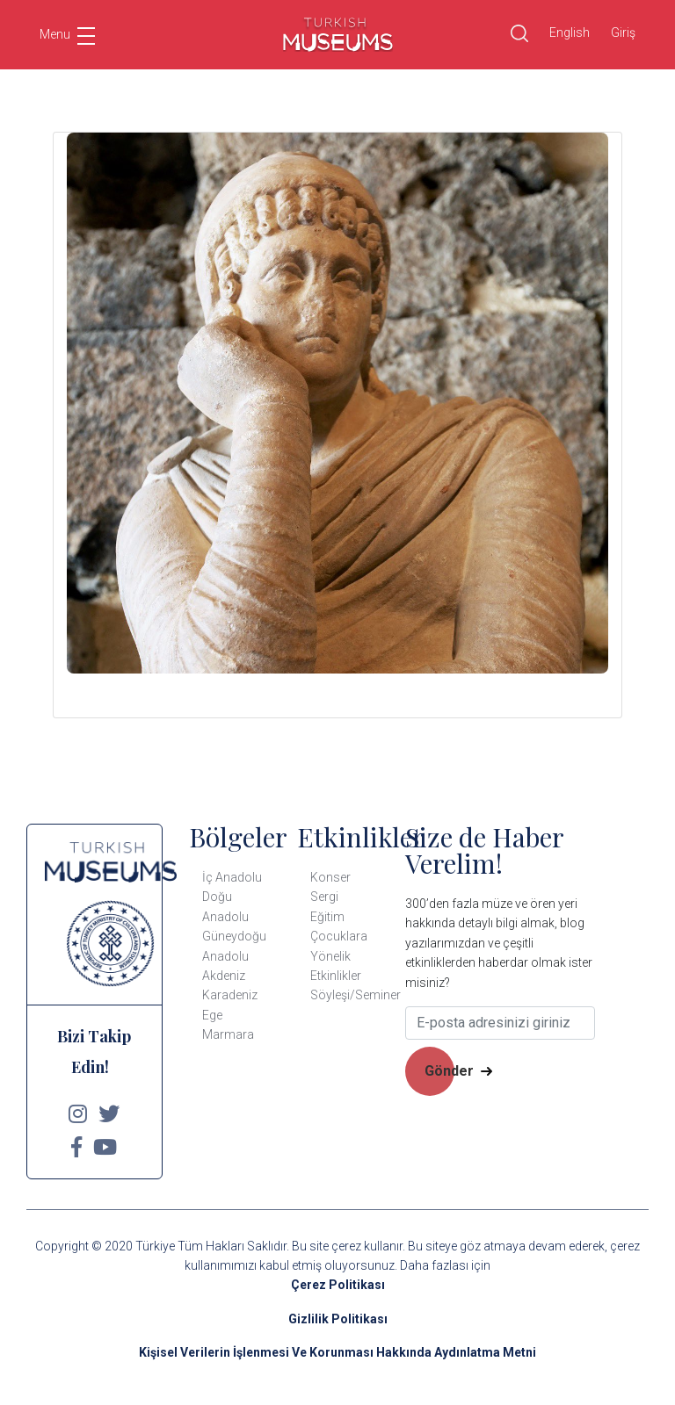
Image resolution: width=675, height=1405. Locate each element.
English (569, 32)
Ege (212, 1015)
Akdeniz (223, 976)
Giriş (623, 32)
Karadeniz (230, 995)
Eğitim (327, 917)
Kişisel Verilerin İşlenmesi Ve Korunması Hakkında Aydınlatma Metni (337, 1352)
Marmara (228, 1034)
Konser (330, 877)
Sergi (324, 897)
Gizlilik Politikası (338, 1319)
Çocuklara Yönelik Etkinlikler (338, 956)
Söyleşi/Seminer (355, 995)
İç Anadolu (232, 877)
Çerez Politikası (338, 1285)
